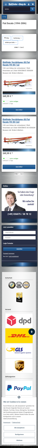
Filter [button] (6, 38)
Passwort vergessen (8, 253)
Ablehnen (19, 440)
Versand (21, 444)
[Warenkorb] (33, 4)
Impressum (6, 422)
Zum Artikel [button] (19, 110)
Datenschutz (16, 422)
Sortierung (16, 38)
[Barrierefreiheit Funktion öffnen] (31, 331)
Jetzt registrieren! (14, 256)
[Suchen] (16, 9)
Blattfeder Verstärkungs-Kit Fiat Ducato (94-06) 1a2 (16, 63)
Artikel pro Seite (10, 42)
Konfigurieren (19, 434)
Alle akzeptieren (19, 428)
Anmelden (19, 249)
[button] (29, 4)
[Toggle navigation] (6, 3)
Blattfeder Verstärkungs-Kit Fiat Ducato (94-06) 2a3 (16, 120)
